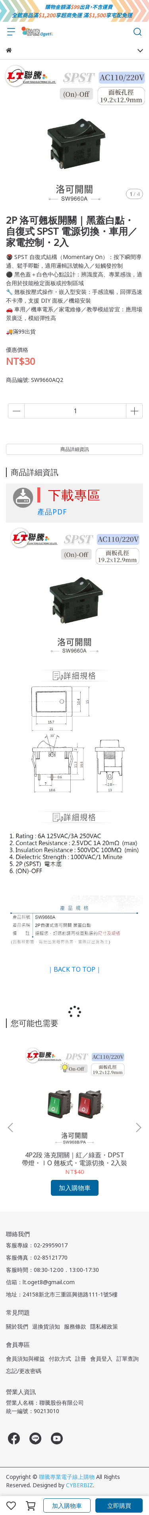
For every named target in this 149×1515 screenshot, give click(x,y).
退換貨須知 (46, 1326)
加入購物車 (67, 1505)
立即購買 (119, 1505)
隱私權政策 (104, 1326)
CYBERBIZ (79, 1485)
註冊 (80, 1358)
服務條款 (75, 1326)
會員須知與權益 (25, 1358)
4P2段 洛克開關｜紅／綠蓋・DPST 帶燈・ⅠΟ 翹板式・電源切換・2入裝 (74, 1159)
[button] (138, 1127)
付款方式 (60, 1358)
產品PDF (52, 511)
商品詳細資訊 (74, 449)
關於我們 (17, 1326)
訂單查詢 (127, 1358)
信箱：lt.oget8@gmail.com (40, 1282)
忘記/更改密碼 (23, 1371)
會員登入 (101, 1358)
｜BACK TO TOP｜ (74, 969)
